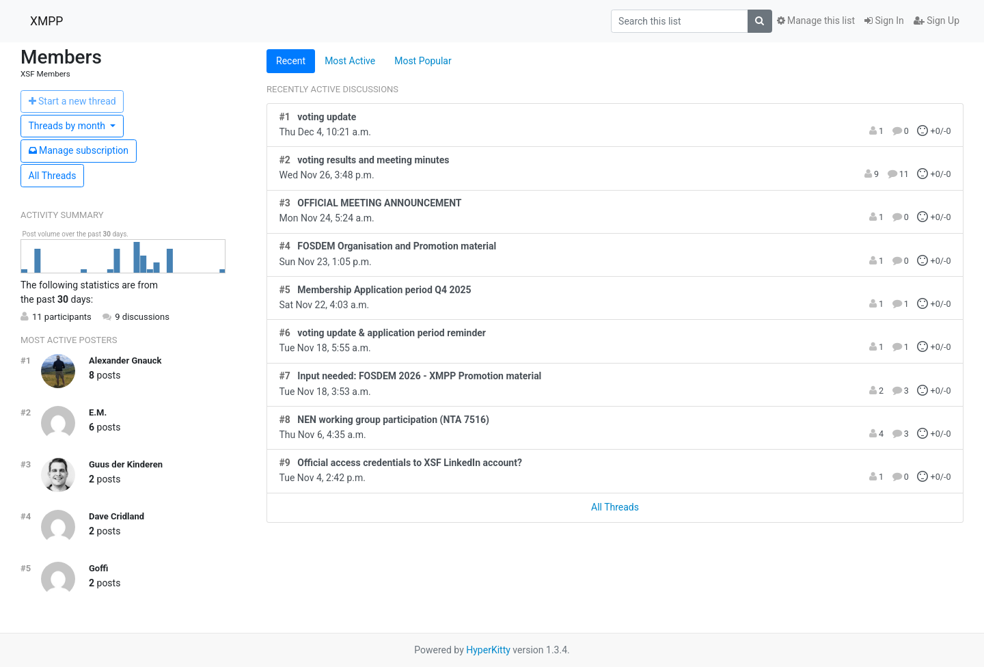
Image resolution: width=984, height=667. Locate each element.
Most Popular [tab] (423, 60)
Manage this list (816, 20)
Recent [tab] (290, 60)
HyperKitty (488, 649)
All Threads (53, 175)
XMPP (46, 21)
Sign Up (936, 20)
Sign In (884, 20)
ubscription (79, 150)
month (68, 125)
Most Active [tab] (350, 60)
